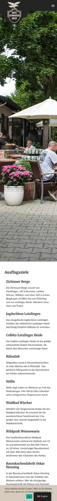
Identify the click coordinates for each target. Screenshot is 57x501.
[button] (52, 5)
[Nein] (52, 493)
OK (29, 496)
